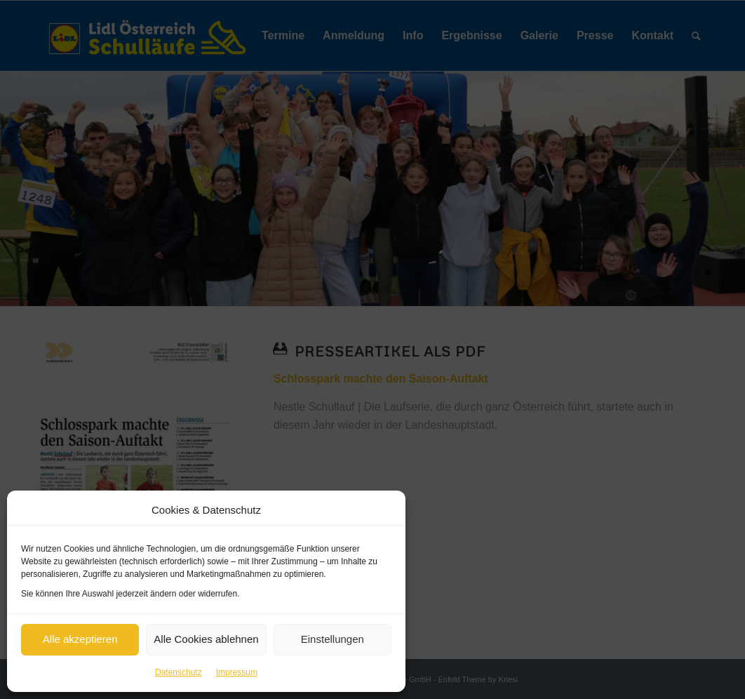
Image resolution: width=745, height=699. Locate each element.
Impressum (236, 672)
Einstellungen (332, 639)
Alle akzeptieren (80, 639)
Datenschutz (178, 672)
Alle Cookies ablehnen (206, 639)
